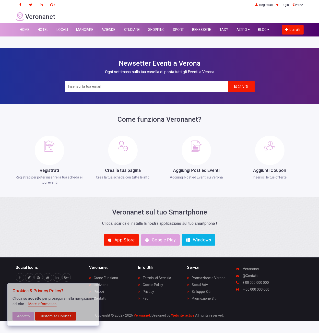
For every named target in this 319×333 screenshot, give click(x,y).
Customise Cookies (55, 316)
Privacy (146, 292)
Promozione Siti (201, 298)
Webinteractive (183, 315)
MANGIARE (84, 30)
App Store (121, 240)
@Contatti (247, 276)
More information (42, 304)
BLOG (263, 29)
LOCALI (62, 30)
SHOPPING (156, 30)
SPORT (178, 30)
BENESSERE (201, 30)
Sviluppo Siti (199, 292)
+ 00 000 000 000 (252, 283)
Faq (143, 298)
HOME (24, 30)
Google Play (160, 240)
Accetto (23, 316)
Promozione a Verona (206, 278)
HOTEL (43, 30)
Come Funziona (103, 278)
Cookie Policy (150, 285)
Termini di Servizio (154, 278)
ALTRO (243, 29)
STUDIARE (132, 30)
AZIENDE (108, 30)
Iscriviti (292, 30)
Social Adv (197, 285)
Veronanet (247, 269)
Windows (198, 240)
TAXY (223, 30)
